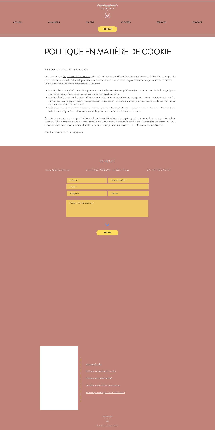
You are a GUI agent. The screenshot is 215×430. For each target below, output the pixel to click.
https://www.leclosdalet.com (76, 76)
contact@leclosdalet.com (57, 170)
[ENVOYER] (107, 232)
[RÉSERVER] (107, 29)
